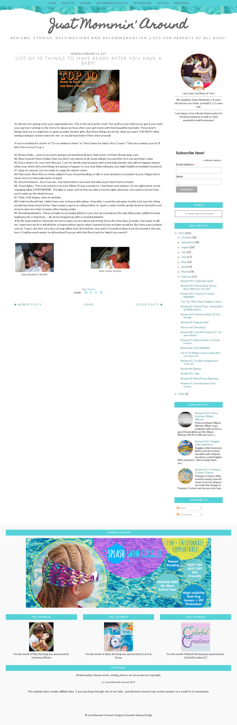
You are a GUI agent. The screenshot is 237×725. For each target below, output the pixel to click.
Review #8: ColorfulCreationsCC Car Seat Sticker (201, 334)
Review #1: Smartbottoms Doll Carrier (198, 385)
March (185, 271)
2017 (181, 233)
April (184, 266)
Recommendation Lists (112, 3)
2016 (181, 393)
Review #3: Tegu (190, 373)
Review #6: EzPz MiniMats (195, 348)
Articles (162, 3)
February (186, 276)
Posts (181, 508)
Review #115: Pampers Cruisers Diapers (208, 471)
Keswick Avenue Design (139, 715)
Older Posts (149, 304)
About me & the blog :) (193, 327)
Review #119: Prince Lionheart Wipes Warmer (206, 416)
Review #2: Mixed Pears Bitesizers (200, 378)
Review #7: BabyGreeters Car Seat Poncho (200, 342)
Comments (184, 514)
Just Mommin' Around (118, 25)
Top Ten (91, 289)
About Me (68, 3)
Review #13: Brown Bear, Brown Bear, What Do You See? (199, 287)
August (185, 247)
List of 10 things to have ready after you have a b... (201, 354)
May (184, 262)
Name (179, 176)
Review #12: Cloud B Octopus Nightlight (197, 295)
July (183, 252)
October (186, 237)
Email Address (186, 164)
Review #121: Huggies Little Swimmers (207, 443)
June (184, 256)
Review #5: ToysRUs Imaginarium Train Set (199, 362)
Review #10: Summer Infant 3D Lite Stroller (200, 316)
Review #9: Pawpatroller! (195, 322)
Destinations (142, 3)
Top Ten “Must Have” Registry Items (201, 301)
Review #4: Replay (191, 368)
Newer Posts (28, 304)
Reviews (85, 3)
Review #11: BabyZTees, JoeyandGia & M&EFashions (202, 308)
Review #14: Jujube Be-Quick (197, 280)
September (188, 242)
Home (52, 3)
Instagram (181, 3)
